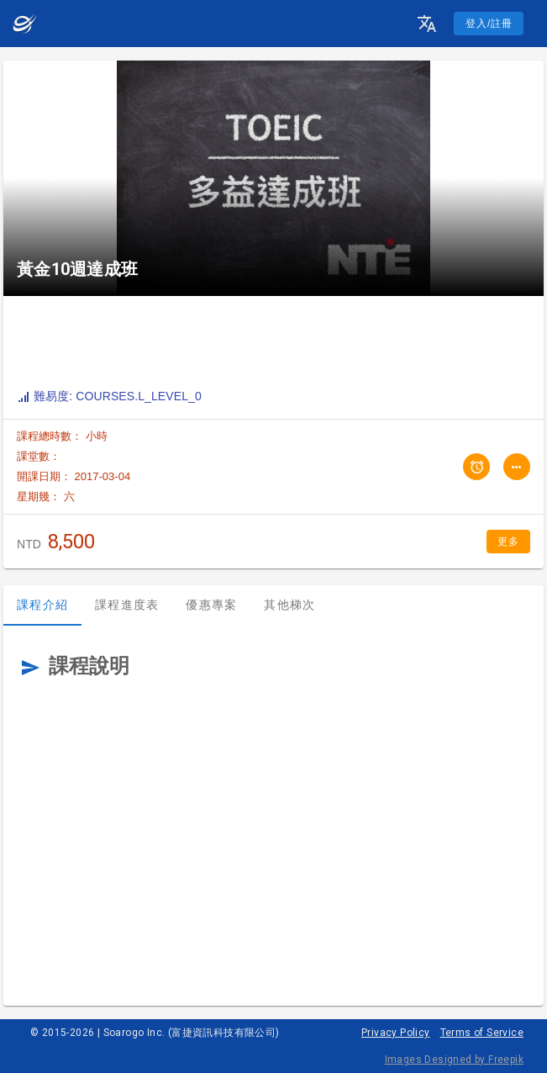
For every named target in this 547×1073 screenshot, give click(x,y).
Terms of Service (481, 1033)
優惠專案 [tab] (211, 604)
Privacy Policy (395, 1033)
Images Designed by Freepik (454, 1059)
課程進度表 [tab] (127, 604)
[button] (427, 23)
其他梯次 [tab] (289, 604)
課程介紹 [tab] (42, 604)
